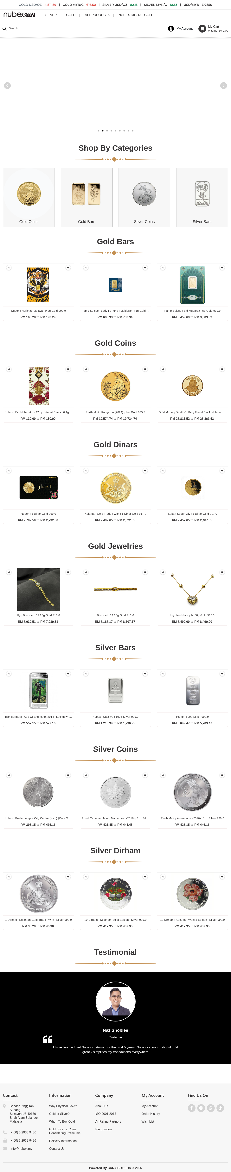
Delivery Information (63, 1141)
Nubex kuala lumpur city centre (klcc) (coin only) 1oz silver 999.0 (50, 818)
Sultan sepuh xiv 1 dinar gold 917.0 (192, 513)
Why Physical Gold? (63, 1106)
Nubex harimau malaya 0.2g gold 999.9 (38, 310)
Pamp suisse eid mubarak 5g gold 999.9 (192, 310)
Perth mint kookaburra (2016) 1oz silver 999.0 (192, 818)
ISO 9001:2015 (105, 1113)
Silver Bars (202, 221)
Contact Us (56, 1148)
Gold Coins (28, 221)
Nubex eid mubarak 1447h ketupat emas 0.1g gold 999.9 (44, 412)
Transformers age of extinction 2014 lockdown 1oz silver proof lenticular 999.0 (59, 716)
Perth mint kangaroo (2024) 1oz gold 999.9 (115, 412)
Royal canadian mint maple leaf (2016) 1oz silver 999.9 (120, 818)
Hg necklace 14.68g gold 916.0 (192, 615)
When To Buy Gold (62, 1121)
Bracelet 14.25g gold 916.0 (115, 615)
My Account (150, 1106)
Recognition (103, 1129)
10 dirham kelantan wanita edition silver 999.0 (192, 919)
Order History (151, 1113)
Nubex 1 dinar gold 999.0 (38, 513)
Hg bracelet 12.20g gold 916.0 (38, 615)
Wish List (148, 1121)
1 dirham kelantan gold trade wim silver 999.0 (38, 919)
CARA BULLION (119, 1168)
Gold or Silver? (59, 1113)
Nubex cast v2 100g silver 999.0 (115, 716)
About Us (101, 1106)
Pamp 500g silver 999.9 (192, 716)
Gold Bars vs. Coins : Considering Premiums (64, 1131)
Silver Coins (144, 221)
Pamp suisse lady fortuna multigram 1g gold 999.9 (118, 310)
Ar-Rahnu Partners (108, 1121)
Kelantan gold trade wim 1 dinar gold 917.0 (115, 513)
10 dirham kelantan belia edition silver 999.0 (115, 919)
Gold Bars (86, 221)
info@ (15, 1148)
